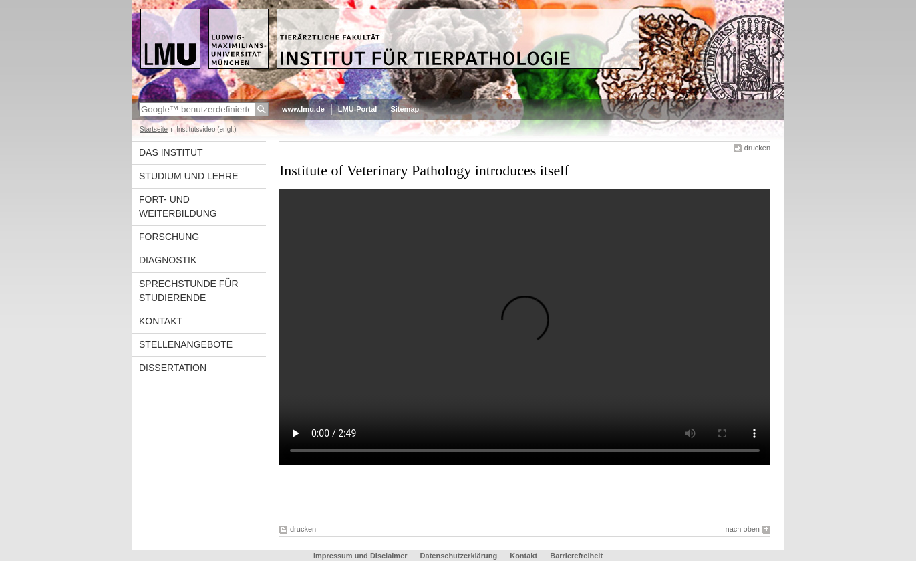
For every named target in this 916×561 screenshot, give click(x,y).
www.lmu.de (303, 109)
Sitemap (404, 109)
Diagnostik (167, 260)
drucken (757, 148)
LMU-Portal (357, 109)
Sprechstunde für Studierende (189, 290)
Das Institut (171, 152)
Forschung (169, 236)
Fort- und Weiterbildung (178, 206)
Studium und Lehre (189, 176)
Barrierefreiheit (576, 556)
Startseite (154, 129)
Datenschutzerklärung (459, 556)
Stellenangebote (186, 344)
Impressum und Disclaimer (360, 556)
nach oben (743, 529)
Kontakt (160, 321)
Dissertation (172, 367)
